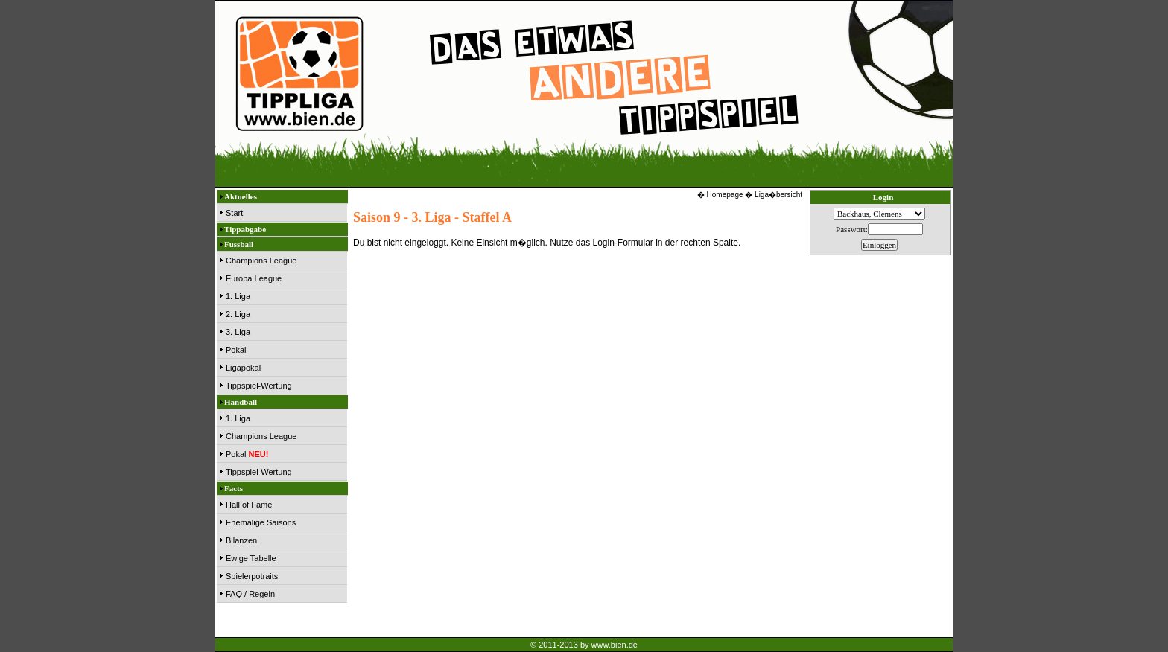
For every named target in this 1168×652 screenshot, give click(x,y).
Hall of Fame (249, 504)
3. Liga (238, 331)
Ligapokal (243, 367)
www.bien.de (614, 644)
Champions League (261, 260)
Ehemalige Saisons (261, 522)
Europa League (254, 278)
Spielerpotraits (252, 576)
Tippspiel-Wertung (259, 385)
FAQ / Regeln (250, 593)
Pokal (236, 349)
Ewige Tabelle (251, 558)
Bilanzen (241, 540)
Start (234, 212)
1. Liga (238, 296)
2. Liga (238, 314)
